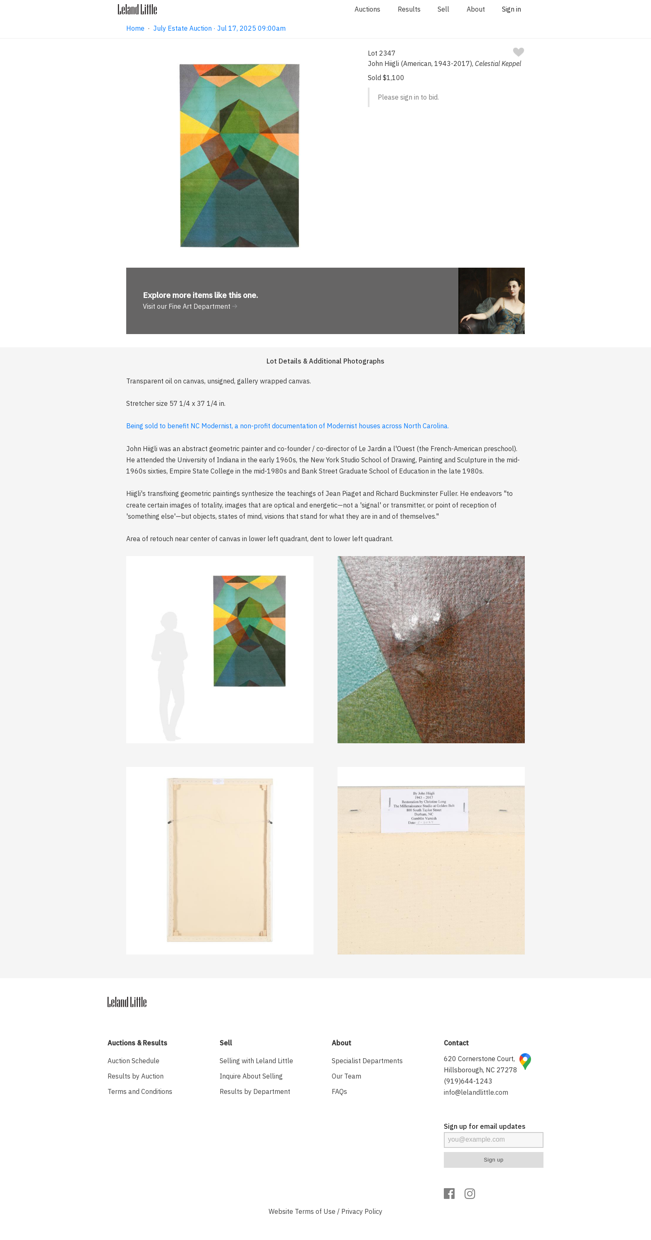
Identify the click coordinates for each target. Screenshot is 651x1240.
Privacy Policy (361, 1211)
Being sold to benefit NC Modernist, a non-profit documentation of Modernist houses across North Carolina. (287, 426)
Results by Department (255, 1091)
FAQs (339, 1091)
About (476, 9)
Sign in (511, 9)
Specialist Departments (367, 1061)
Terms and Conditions (140, 1091)
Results (409, 9)
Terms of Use (315, 1211)
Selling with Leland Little (256, 1061)
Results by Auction (136, 1076)
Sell (443, 9)
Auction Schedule (133, 1061)
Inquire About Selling (251, 1076)
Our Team (346, 1076)
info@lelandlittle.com (476, 1092)
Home (135, 28)
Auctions (367, 9)
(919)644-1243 (468, 1081)
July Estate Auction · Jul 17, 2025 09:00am (219, 28)
